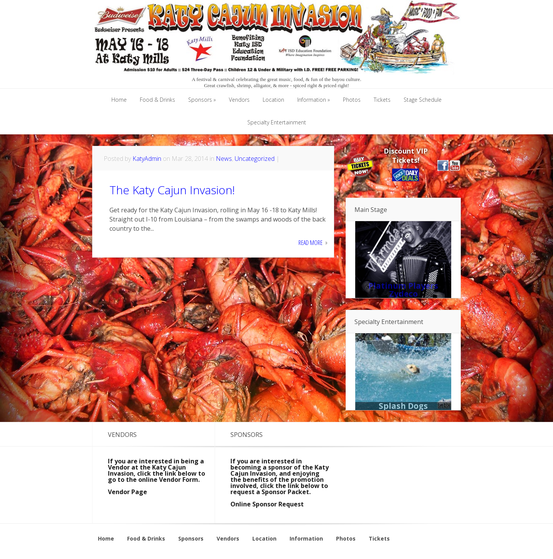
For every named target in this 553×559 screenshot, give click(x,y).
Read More (310, 243)
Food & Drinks (146, 538)
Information (306, 538)
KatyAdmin (146, 158)
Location (264, 538)
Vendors (228, 538)
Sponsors (191, 538)
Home (106, 538)
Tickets (379, 538)
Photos (346, 538)
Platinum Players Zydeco (403, 290)
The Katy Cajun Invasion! (172, 190)
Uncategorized (255, 158)
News (224, 158)
